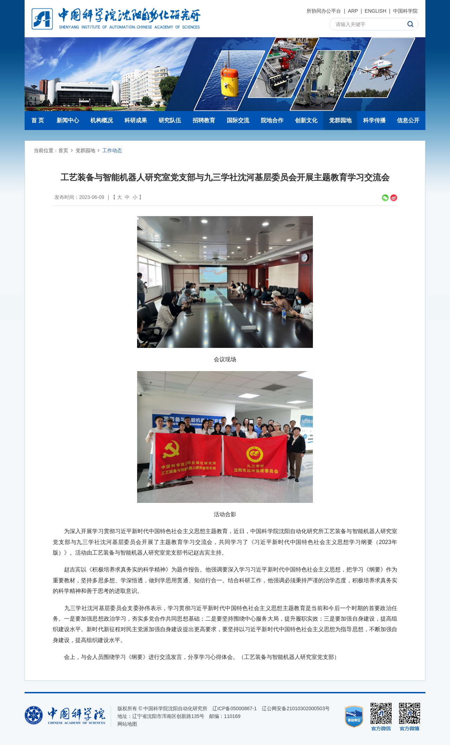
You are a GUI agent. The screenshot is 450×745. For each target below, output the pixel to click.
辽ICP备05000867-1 (234, 708)
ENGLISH (375, 11)
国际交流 (238, 120)
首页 (63, 150)
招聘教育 (204, 120)
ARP (353, 11)
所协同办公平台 (324, 11)
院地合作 (272, 120)
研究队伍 (170, 120)
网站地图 (127, 724)
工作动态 (112, 150)
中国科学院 (405, 11)
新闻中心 (68, 120)
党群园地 (340, 120)
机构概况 (101, 120)
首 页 (37, 120)
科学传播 (374, 120)
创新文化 (306, 120)
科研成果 (135, 120)
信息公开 (408, 120)
